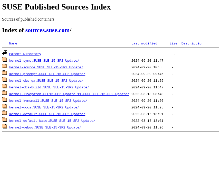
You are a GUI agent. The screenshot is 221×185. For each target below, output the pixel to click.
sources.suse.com (47, 30)
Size (173, 43)
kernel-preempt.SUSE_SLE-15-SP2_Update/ (47, 73)
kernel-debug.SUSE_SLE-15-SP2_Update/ (45, 127)
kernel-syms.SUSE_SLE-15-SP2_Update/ (44, 60)
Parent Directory (25, 53)
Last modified (144, 43)
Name (13, 43)
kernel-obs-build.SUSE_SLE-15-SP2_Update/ (49, 87)
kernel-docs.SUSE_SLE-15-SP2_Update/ (44, 107)
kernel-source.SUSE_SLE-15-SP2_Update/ (46, 67)
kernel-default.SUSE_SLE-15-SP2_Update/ (47, 114)
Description (192, 43)
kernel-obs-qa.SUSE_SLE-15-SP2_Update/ (46, 80)
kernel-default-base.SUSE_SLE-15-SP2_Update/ (52, 120)
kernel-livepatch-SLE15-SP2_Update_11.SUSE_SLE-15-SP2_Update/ (69, 93)
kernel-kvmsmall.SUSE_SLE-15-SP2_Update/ (48, 100)
